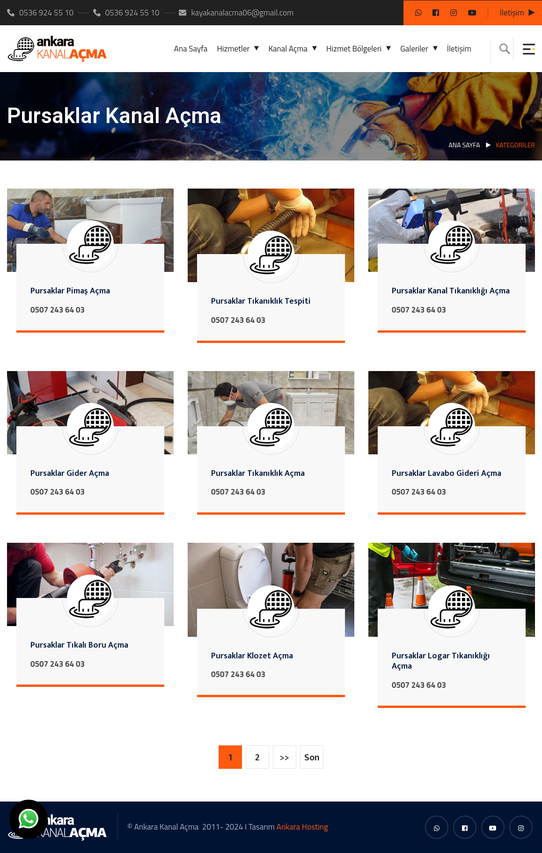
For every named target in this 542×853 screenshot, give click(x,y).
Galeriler (414, 49)
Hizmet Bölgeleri (353, 49)
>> (284, 758)
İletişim (512, 13)
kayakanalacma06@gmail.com (236, 13)
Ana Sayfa (191, 49)
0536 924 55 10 (40, 13)
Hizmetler (233, 49)
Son (312, 758)
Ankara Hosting (302, 827)
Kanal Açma (288, 49)
